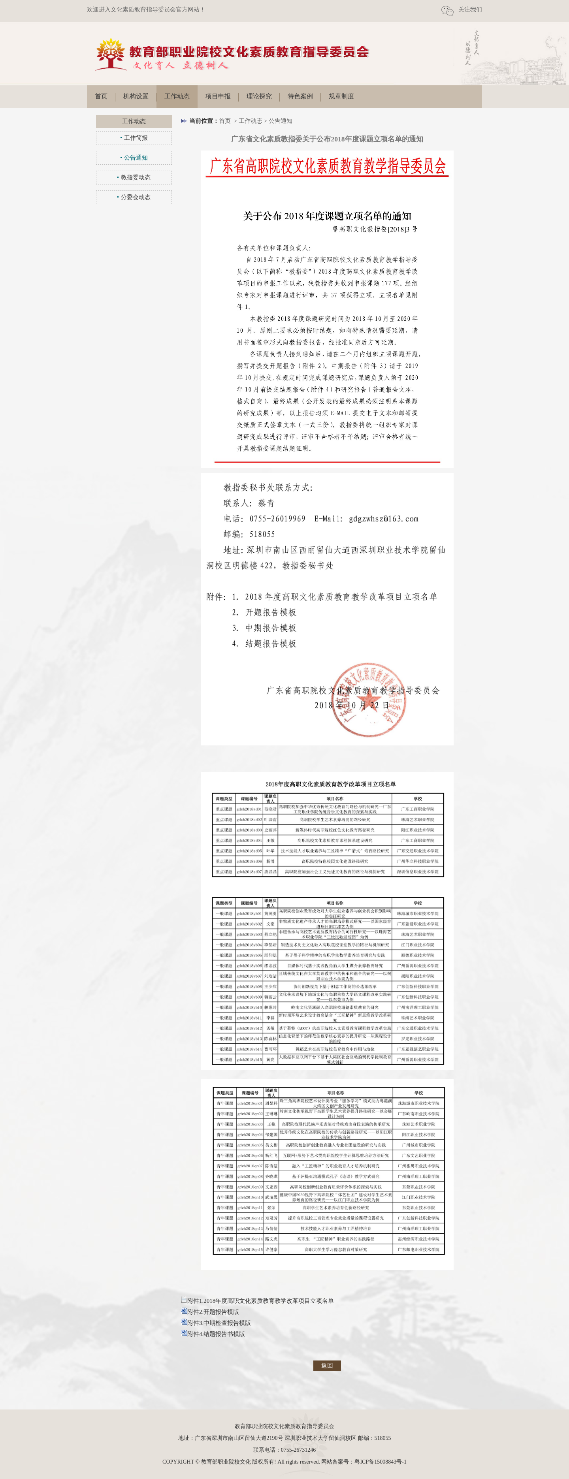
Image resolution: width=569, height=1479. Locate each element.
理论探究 (259, 96)
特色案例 (300, 96)
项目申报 (218, 96)
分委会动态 (136, 197)
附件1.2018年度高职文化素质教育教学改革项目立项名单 (260, 1301)
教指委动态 (136, 177)
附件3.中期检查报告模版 (219, 1323)
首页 (101, 96)
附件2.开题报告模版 (213, 1312)
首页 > (229, 121)
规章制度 (341, 96)
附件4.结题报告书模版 (216, 1334)
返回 (327, 1365)
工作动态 (177, 96)
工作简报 (136, 138)
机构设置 (136, 96)
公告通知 (136, 157)
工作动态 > (254, 121)
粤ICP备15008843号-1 (380, 1462)
